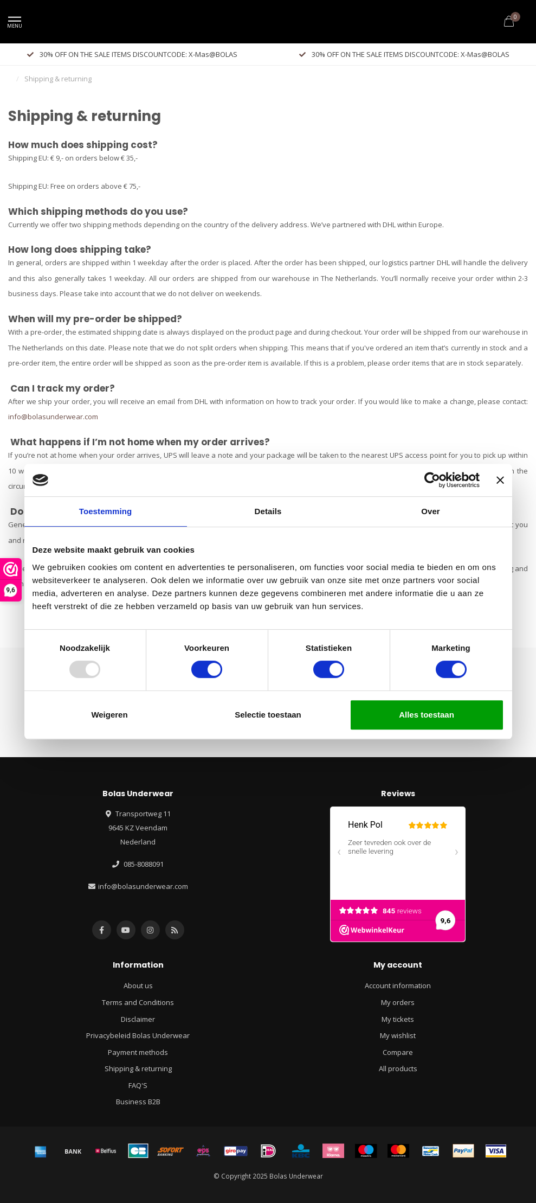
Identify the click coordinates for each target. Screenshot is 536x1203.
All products (398, 1068)
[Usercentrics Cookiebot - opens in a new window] (432, 480)
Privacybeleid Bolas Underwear (138, 1035)
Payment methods (138, 1052)
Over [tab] (430, 511)
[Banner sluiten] (500, 480)
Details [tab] (268, 511)
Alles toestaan (426, 714)
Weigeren (109, 714)
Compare (398, 1052)
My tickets (398, 1019)
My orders (398, 1002)
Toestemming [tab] (105, 511)
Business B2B (138, 1101)
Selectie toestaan (268, 714)
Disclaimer (138, 1019)
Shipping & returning (138, 1068)
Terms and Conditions (138, 1002)
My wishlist (398, 1035)
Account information (398, 985)
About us (138, 985)
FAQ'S (137, 1085)
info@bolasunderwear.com (53, 416)
